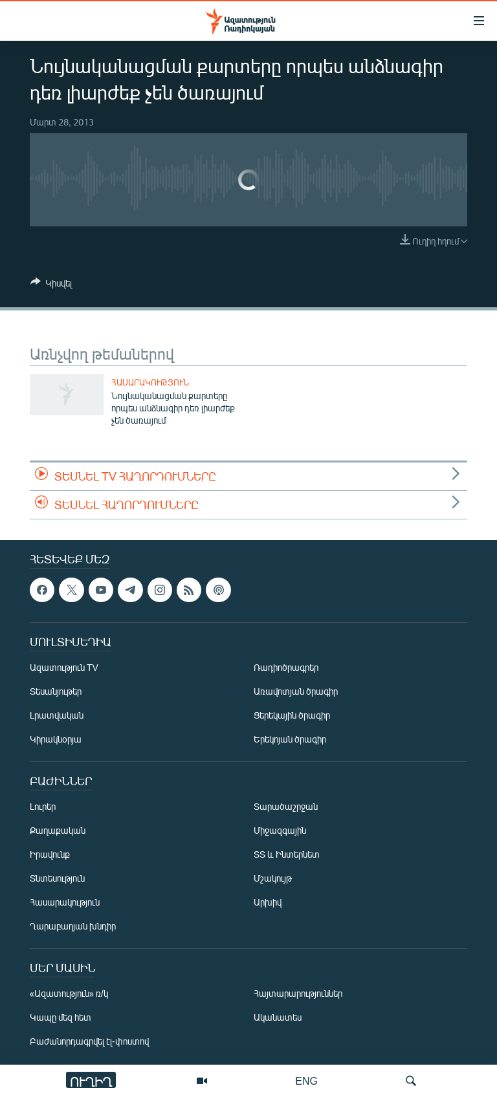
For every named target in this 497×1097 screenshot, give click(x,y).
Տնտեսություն (57, 878)
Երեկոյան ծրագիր (290, 738)
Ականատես (278, 1017)
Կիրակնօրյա (56, 738)
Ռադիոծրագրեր (286, 667)
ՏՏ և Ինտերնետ (287, 854)
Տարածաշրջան (286, 806)
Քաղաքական (57, 830)
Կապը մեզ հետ (60, 1017)
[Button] (51, 285)
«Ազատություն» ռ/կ (69, 993)
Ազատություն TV (64, 667)
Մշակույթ (273, 878)
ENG (306, 1080)
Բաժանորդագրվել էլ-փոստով (89, 1041)
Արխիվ (268, 901)
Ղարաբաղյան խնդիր (73, 925)
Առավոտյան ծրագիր (296, 691)
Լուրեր (43, 806)
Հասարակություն (150, 382)
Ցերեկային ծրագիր (292, 715)
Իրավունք (50, 854)
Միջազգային (280, 830)
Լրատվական (56, 715)
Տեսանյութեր (56, 691)
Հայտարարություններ (298, 993)
